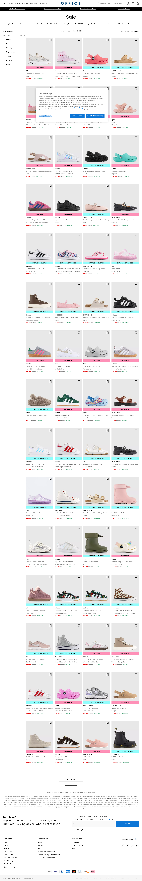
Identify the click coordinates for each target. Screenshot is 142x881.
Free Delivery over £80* (52, 9)
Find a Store (8, 855)
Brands (42, 3)
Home (62, 31)
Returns (7, 848)
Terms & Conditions (81, 878)
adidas (29, 120)
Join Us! (41, 845)
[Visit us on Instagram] (132, 845)
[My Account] (127, 3)
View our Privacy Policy (78, 830)
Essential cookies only (95, 116)
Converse (58, 71)
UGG (28, 608)
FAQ (5, 842)
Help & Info (8, 838)
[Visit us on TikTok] (137, 845)
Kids (27, 3)
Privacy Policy (125, 878)
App (73, 848)
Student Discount (10, 858)
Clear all (22, 35)
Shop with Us (77, 838)
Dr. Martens (115, 754)
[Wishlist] (132, 3)
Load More (71, 779)
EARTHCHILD (116, 71)
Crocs (85, 71)
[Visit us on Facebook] (122, 845)
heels (109, 798)
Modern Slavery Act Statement (49, 855)
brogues (67, 806)
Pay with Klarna (124, 9)
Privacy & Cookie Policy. (75, 108)
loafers (106, 800)
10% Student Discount (17, 9)
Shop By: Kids (78, 31)
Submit (127, 824)
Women (12, 3)
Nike (56, 364)
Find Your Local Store (88, 9)
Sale (47, 3)
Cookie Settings (111, 878)
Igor (113, 120)
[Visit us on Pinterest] (127, 845)
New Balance (88, 706)
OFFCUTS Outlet (77, 845)
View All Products (71, 785)
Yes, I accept (77, 116)
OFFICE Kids (87, 217)
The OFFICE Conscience (46, 858)
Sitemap (136, 878)
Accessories (34, 3)
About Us (41, 842)
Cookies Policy (97, 878)
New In (6, 3)
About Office (43, 838)
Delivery (7, 845)
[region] (72, 105)
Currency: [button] (130, 839)
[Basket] (136, 3)
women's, (102, 24)
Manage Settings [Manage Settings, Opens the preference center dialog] (45, 116)
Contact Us (8, 852)
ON (27, 71)
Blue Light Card (9, 867)
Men (16, 3)
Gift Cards (8, 864)
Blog (39, 848)
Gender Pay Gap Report (46, 852)
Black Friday (8, 861)
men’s (111, 24)
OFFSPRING (76, 842)
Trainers (22, 3)
